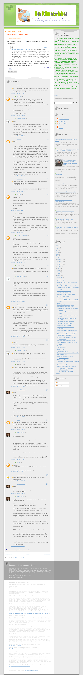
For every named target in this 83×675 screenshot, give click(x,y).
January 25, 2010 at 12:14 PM (18, 191)
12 (47, 340)
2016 (57, 247)
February (59, 277)
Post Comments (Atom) (19, 558)
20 (47, 484)
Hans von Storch (21, 118)
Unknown (19, 96)
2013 (57, 252)
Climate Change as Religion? (64, 325)
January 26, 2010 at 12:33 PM (18, 480)
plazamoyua (20, 178)
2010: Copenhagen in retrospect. (65, 371)
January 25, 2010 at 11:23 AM (18, 175)
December (60, 259)
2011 (57, 255)
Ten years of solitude (62, 354)
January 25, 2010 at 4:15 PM (17, 347)
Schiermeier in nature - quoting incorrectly (67, 330)
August (59, 266)
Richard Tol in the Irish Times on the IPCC (67, 332)
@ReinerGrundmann (22, 235)
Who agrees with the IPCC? (64, 296)
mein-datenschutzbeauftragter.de (31, 670)
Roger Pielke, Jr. (21, 389)
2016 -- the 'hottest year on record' (64, 219)
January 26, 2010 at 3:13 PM (17, 493)
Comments (59, 385)
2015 (57, 248)
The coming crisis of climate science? (65, 211)
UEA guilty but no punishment (64, 291)
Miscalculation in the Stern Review (17, 34)
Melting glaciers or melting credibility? (66, 340)
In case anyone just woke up (64, 292)
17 (47, 432)
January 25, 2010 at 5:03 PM (17, 361)
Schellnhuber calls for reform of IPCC (66, 333)
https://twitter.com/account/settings (17, 648)
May (58, 271)
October (59, 263)
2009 (57, 373)
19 (47, 475)
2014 (57, 250)
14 (47, 364)
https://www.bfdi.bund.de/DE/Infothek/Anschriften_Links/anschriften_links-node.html (29, 613)
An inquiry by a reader (62, 298)
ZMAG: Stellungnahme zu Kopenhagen (66, 366)
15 (47, 390)
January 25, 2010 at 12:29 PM (18, 210)
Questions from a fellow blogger (64, 335)
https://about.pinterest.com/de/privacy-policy (19, 666)
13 (47, 350)
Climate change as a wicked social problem (65, 191)
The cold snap (60, 349)
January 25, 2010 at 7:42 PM (17, 416)
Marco (18, 304)
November (60, 261)
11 (47, 305)
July (58, 268)
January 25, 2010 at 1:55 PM (17, 301)
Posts (58, 382)
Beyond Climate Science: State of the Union (67, 285)
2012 (57, 254)
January (59, 279)
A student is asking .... (62, 351)
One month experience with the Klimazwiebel (68, 352)
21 (47, 496)
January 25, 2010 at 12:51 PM (18, 262)
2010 (57, 257)
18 (47, 462)
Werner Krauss (62, 125)
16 (47, 420)
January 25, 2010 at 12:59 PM (18, 273)
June (58, 270)
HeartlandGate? (59, 174)
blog (25, 41)
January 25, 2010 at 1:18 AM (17, 93)
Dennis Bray (62, 121)
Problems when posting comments (65, 321)
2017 (57, 245)
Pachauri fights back (62, 364)
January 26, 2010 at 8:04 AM (17, 471)
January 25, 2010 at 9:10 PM (17, 429)
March (59, 275)
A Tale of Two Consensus (63, 359)
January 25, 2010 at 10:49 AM (18, 135)
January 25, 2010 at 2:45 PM (17, 336)
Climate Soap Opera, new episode (65, 305)
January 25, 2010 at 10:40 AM (18, 115)
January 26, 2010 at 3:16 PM (17, 546)
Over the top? (60, 280)
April (58, 273)
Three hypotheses (61, 345)
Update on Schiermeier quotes (64, 323)
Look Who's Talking (62, 347)
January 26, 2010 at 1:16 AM (17, 459)
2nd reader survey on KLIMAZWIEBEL (66, 294)
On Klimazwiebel (59, 183)
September (60, 264)
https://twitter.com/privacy (15, 645)
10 (47, 276)
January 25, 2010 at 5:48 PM (17, 386)
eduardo (61, 128)
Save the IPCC (60, 303)
